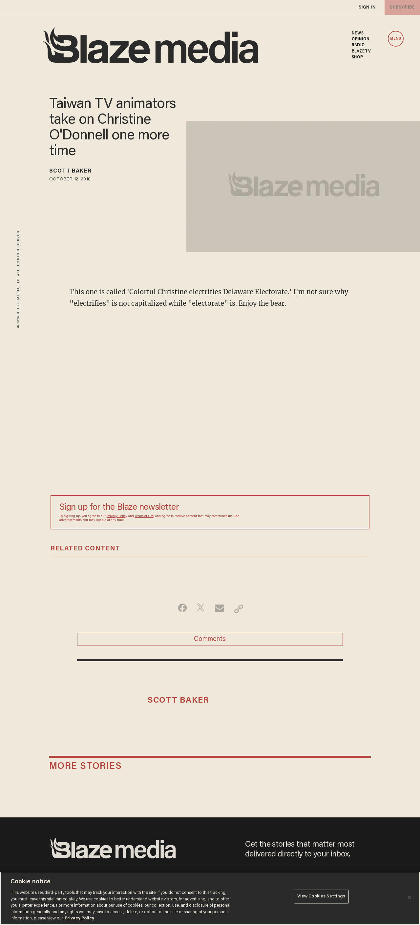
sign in (366, 7)
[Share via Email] (220, 609)
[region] (210, 898)
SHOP (357, 57)
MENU (395, 39)
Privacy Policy (117, 516)
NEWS (358, 33)
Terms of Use (144, 516)
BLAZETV (361, 51)
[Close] (409, 897)
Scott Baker (74, 172)
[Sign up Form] (315, 512)
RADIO (358, 45)
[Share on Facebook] (179, 609)
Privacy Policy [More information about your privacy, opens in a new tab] (79, 918)
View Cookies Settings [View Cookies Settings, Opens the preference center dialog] (321, 897)
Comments (210, 641)
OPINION (361, 39)
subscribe (400, 7)
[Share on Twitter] (199, 609)
